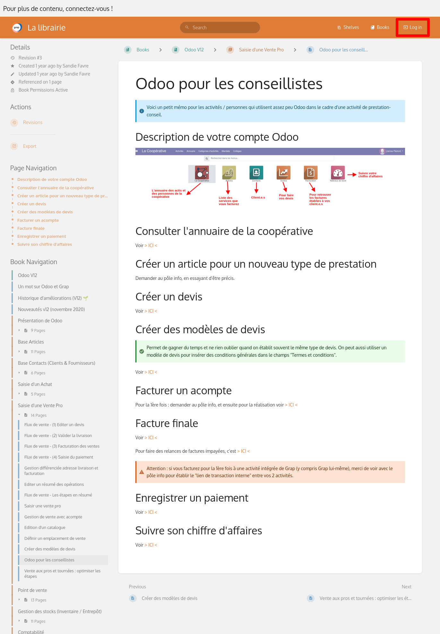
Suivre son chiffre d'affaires (44, 244)
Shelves (348, 27)
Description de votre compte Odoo (52, 179)
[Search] (187, 27)
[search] (220, 27)
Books (379, 27)
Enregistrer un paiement (41, 236)
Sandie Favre (76, 65)
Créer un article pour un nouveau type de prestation (62, 195)
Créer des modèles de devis (45, 211)
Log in (412, 27)
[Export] (59, 146)
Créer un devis (31, 203)
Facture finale (31, 228)
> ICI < (150, 245)
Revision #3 (26, 57)
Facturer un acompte (38, 220)
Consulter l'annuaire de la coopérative (55, 187)
